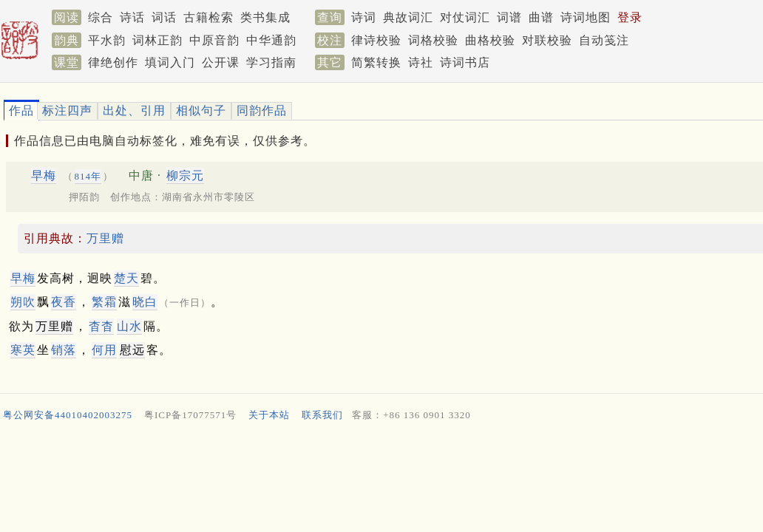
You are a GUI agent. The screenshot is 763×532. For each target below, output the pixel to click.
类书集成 (265, 17)
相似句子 (201, 110)
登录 (629, 17)
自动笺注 (604, 40)
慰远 (132, 350)
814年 (88, 176)
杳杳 (101, 326)
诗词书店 (465, 62)
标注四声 (67, 110)
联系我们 (322, 414)
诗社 (420, 62)
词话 (164, 17)
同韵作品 (262, 110)
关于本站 (269, 414)
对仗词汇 (465, 17)
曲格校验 (490, 40)
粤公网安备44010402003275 (67, 414)
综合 (100, 17)
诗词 (363, 17)
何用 (104, 350)
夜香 (63, 302)
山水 (129, 326)
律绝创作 (113, 62)
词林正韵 (157, 40)
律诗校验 (376, 40)
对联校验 (547, 40)
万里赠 (105, 238)
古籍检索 (208, 17)
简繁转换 (376, 62)
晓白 (144, 302)
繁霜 (104, 302)
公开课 (221, 62)
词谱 (509, 17)
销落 (63, 350)
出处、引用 (134, 110)
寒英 (22, 350)
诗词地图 (585, 17)
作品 (21, 110)
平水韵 (107, 40)
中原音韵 (214, 40)
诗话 (132, 17)
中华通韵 (271, 40)
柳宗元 (185, 175)
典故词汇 (408, 17)
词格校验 (433, 40)
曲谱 (541, 17)
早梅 (43, 175)
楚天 (126, 278)
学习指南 (271, 62)
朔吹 (22, 302)
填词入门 (170, 62)
